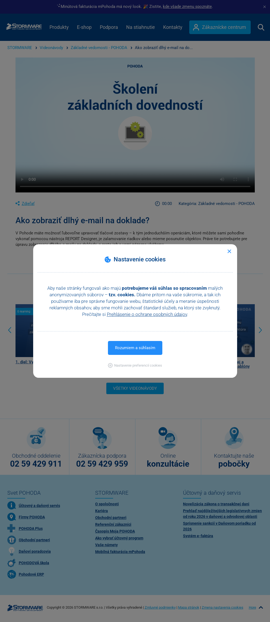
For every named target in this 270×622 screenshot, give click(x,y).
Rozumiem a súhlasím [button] (135, 347)
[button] (135, 365)
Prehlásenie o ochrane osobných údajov (147, 314)
